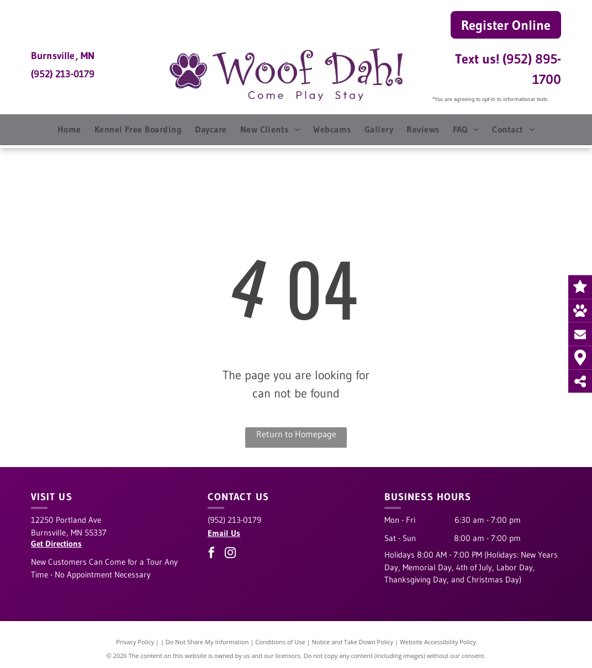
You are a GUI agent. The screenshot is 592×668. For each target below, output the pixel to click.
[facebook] (211, 554)
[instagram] (230, 554)
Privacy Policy (135, 642)
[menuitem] (69, 129)
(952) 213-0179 (62, 74)
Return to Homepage (296, 433)
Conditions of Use (280, 642)
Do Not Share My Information (207, 642)
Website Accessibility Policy (438, 642)
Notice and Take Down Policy (353, 642)
